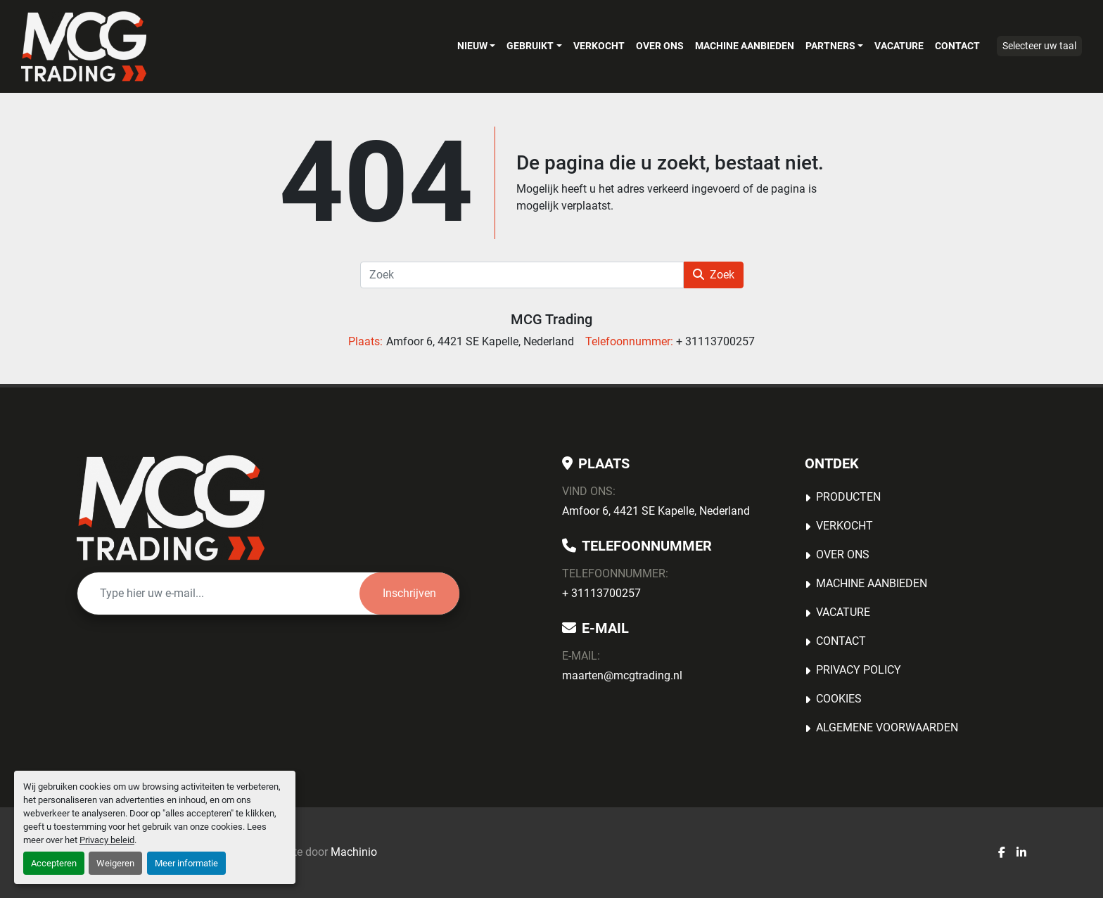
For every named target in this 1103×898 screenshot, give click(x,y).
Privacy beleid (106, 840)
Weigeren (115, 863)
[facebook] (1001, 853)
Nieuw (472, 45)
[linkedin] (1021, 853)
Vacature (899, 45)
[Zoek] (522, 275)
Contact (957, 45)
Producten (848, 496)
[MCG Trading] (170, 507)
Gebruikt (530, 45)
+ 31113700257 (601, 593)
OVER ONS (660, 45)
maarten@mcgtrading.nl (622, 675)
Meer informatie (186, 863)
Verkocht (599, 45)
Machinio (354, 852)
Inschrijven (409, 593)
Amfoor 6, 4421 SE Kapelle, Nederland (656, 511)
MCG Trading (551, 319)
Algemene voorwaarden (887, 727)
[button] (476, 46)
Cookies (839, 698)
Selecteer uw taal (1039, 45)
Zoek (713, 274)
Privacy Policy (858, 669)
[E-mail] (218, 593)
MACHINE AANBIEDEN (744, 45)
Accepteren (54, 863)
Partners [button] (830, 45)
